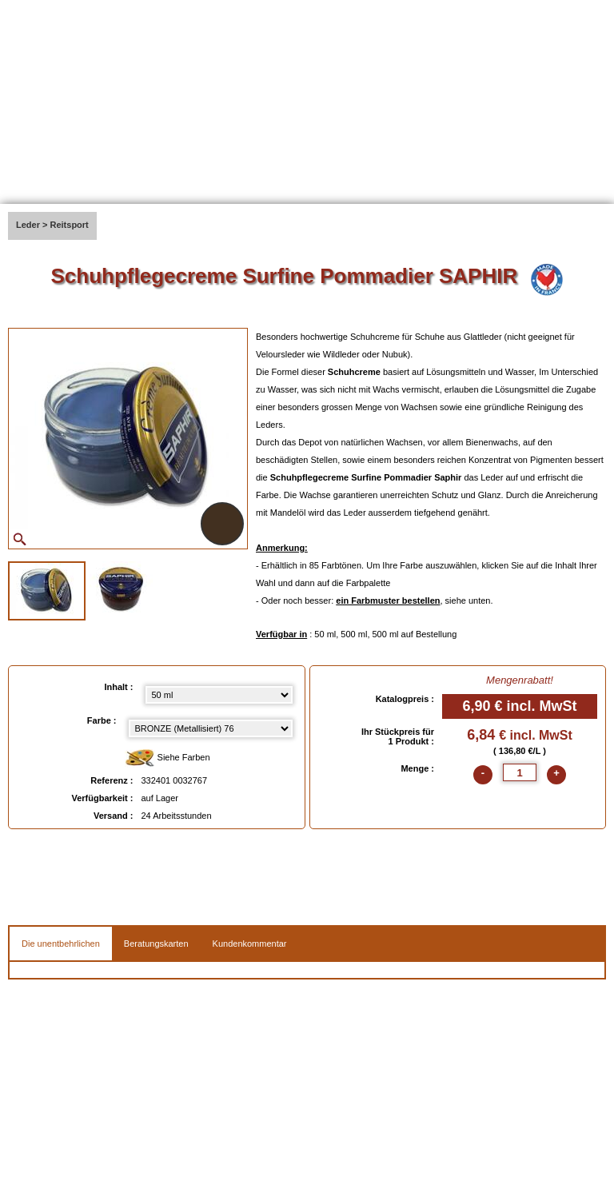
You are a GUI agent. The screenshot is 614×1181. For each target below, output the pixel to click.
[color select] (211, 728)
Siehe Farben (167, 758)
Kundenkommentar (250, 943)
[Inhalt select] (219, 695)
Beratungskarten (156, 943)
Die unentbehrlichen (61, 943)
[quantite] (519, 772)
